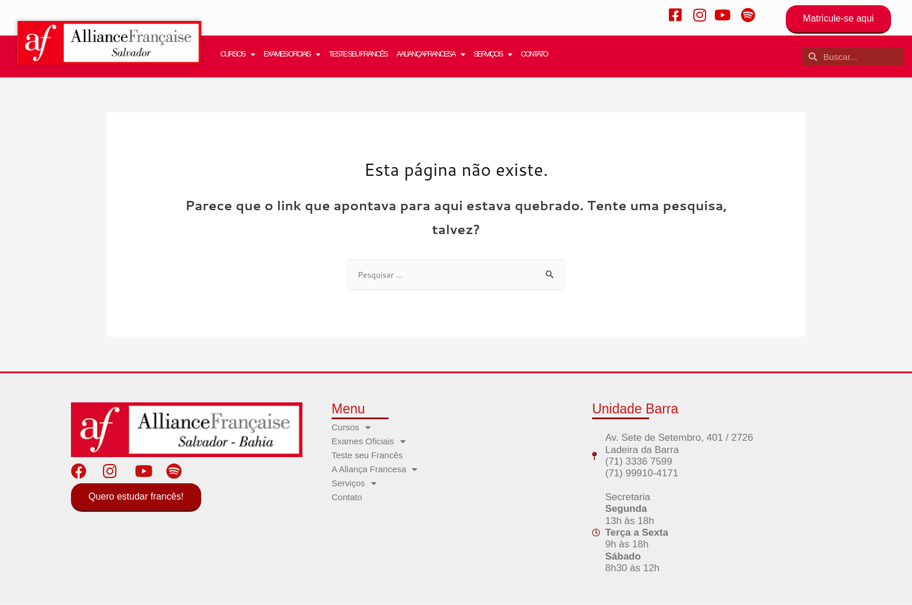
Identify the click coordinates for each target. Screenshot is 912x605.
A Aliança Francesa (430, 54)
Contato (534, 53)
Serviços (492, 54)
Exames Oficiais (291, 54)
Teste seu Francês (358, 53)
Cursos (237, 54)
